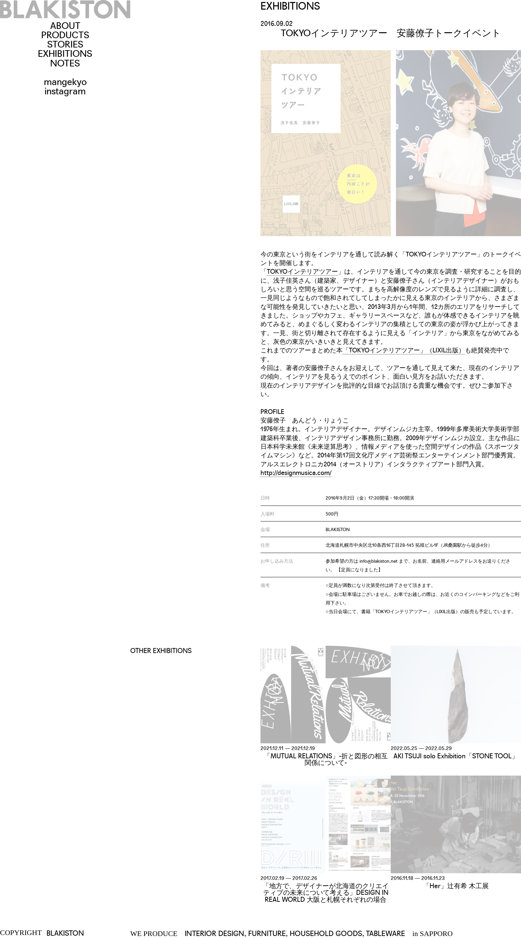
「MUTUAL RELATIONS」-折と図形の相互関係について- (326, 759)
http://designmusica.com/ (296, 472)
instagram (65, 90)
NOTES (65, 62)
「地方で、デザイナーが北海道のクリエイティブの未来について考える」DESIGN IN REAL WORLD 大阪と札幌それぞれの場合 (325, 892)
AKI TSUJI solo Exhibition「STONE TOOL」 (455, 755)
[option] (390, 143)
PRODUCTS (65, 34)
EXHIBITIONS (65, 52)
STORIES (65, 43)
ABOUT (65, 24)
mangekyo (65, 80)
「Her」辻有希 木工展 (456, 885)
